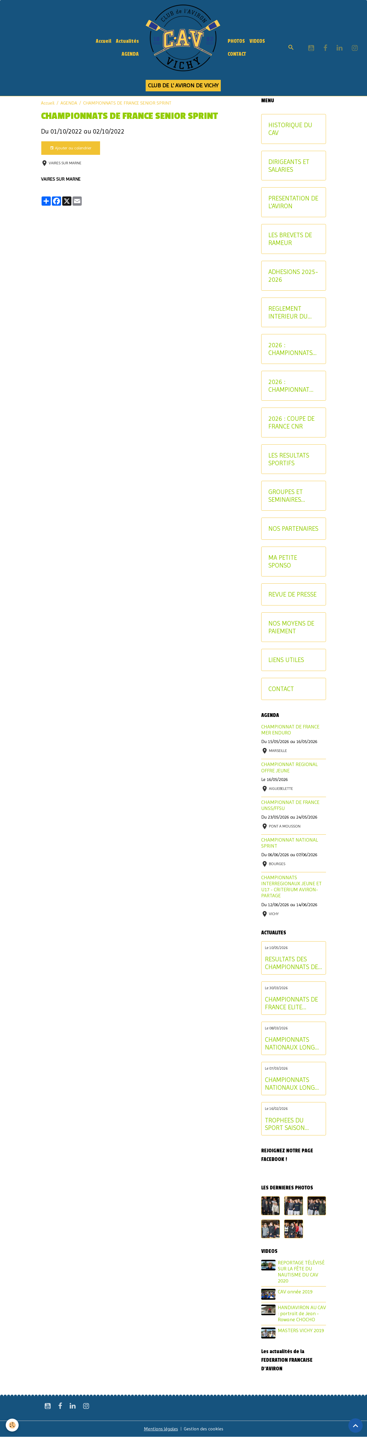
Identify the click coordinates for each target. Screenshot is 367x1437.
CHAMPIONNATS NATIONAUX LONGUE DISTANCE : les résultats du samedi (293, 1083)
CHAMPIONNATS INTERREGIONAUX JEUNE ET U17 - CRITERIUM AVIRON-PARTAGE (291, 886)
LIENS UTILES (286, 659)
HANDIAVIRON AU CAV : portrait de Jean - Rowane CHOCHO (302, 1313)
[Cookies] (12, 1425)
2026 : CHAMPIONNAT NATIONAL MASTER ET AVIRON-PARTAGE (292, 386)
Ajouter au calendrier (70, 148)
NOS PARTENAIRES (293, 528)
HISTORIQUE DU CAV (290, 128)
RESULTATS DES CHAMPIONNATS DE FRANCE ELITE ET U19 (291, 963)
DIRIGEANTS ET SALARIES (288, 165)
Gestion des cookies (203, 1429)
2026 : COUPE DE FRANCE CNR (291, 422)
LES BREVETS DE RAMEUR (290, 238)
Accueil (103, 41)
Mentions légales (161, 1429)
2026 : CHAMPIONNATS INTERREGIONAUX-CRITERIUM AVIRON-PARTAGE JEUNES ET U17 (292, 349)
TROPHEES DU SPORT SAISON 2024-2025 (285, 1124)
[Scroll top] (355, 1425)
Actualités (127, 41)
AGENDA (130, 54)
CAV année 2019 (295, 1292)
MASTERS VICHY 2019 (301, 1330)
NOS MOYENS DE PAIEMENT (291, 627)
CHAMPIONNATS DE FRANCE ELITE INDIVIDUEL (291, 1003)
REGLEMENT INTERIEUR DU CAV (288, 312)
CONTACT (237, 54)
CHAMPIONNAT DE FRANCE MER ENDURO (290, 730)
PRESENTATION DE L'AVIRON (293, 202)
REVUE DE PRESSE (292, 594)
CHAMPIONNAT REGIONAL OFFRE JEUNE (289, 767)
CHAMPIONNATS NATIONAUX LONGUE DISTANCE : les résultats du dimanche (293, 1043)
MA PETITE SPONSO (282, 561)
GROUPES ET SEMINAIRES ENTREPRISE (285, 496)
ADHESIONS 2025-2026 (293, 275)
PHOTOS (236, 41)
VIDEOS (257, 41)
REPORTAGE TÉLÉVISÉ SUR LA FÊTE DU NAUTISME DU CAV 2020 (301, 1272)
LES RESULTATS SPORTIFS (288, 459)
